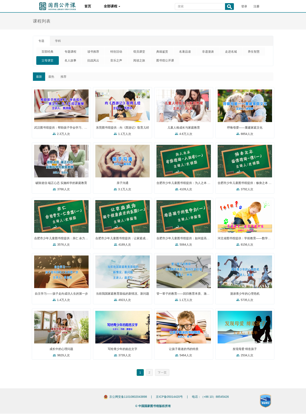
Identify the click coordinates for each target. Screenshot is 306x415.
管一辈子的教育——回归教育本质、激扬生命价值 (190, 295)
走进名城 (244, 52)
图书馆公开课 (198, 61)
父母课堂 (73, 61)
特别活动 (122, 52)
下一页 (162, 373)
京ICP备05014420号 (169, 398)
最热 (51, 78)
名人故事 (97, 61)
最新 (39, 78)
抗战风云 (122, 61)
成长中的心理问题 (61, 350)
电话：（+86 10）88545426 (210, 398)
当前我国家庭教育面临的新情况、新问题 (123, 295)
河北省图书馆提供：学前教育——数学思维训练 (250, 239)
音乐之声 (146, 61)
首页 (87, 6)
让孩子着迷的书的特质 (183, 350)
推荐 (63, 78)
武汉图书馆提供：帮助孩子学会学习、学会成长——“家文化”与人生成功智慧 (85, 128)
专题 (42, 41)
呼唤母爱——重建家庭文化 (245, 128)
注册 (256, 6)
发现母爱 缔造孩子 (245, 350)
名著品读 (195, 52)
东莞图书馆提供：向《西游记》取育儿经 (123, 128)
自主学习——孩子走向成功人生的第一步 (61, 295)
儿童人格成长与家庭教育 (183, 128)
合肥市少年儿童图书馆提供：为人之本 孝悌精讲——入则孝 (196, 184)
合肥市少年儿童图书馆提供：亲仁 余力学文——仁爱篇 (71, 239)
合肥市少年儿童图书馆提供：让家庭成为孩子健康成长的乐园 (136, 239)
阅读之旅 (171, 61)
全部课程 (112, 6)
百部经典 (48, 52)
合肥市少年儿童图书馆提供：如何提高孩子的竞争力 (191, 239)
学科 (61, 41)
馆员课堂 (146, 52)
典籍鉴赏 (171, 52)
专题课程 (73, 52)
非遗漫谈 (220, 52)
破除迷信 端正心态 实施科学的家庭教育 (61, 184)
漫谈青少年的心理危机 (245, 295)
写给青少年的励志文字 (122, 350)
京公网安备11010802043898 (128, 398)
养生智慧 (48, 61)
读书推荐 (97, 52)
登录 (244, 6)
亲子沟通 (122, 184)
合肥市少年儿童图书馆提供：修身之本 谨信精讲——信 (254, 184)
